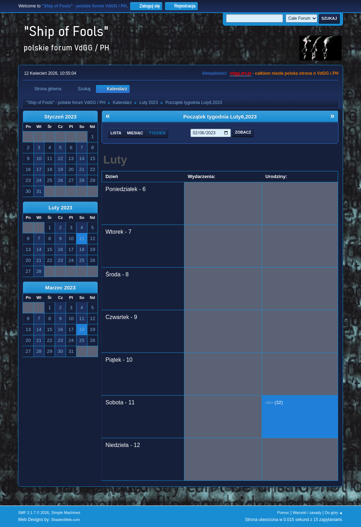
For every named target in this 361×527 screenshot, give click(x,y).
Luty (115, 159)
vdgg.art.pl (240, 73)
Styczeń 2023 (60, 117)
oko (269, 402)
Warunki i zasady (307, 512)
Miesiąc (135, 133)
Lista (115, 133)
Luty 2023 (60, 207)
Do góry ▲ (334, 512)
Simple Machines (65, 512)
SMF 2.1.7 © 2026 (33, 512)
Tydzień (157, 133)
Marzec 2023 (60, 287)
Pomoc (283, 512)
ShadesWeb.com (65, 519)
